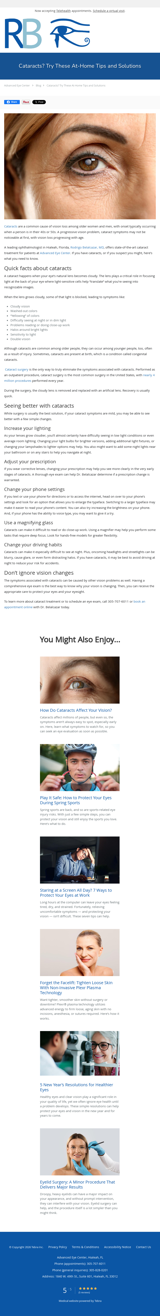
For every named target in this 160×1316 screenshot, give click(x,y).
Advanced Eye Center (17, 85)
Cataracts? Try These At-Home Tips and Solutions (76, 85)
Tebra (98, 1301)
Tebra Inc (37, 1247)
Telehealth (63, 11)
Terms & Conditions (85, 1247)
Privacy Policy (57, 1247)
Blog (38, 85)
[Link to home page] (66, 33)
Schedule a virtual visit (109, 11)
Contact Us (143, 1247)
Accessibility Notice (117, 1247)
